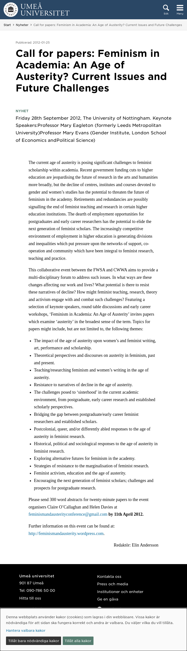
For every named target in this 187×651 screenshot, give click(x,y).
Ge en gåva (107, 599)
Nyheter (22, 25)
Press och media (112, 583)
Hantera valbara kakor (25, 630)
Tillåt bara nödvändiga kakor (33, 640)
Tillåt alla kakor (78, 640)
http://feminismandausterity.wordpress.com (66, 533)
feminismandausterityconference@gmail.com (68, 514)
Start (7, 25)
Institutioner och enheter (120, 591)
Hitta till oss (30, 598)
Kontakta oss (109, 576)
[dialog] (93, 629)
